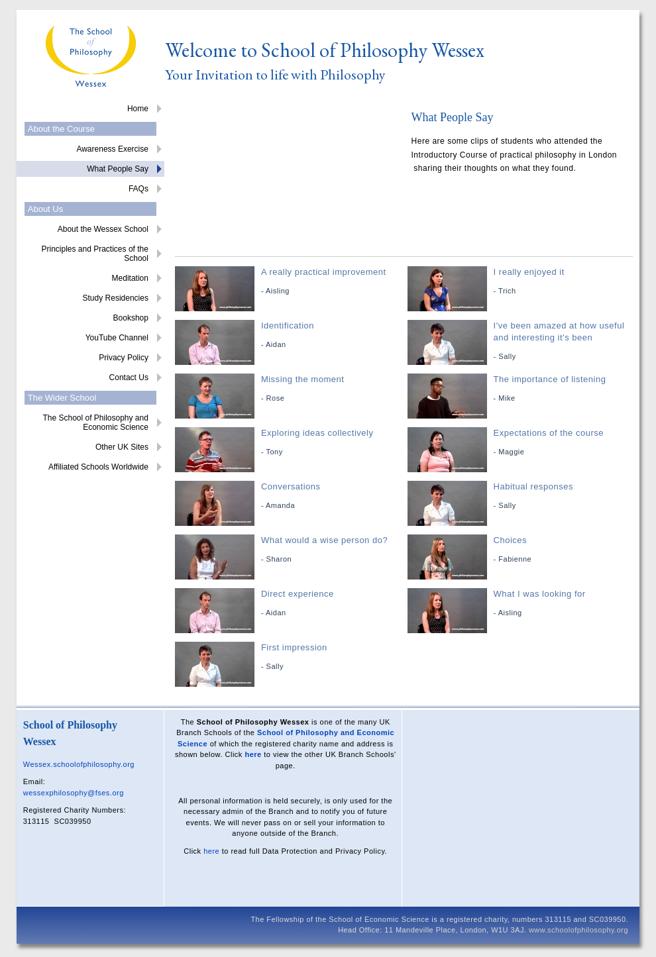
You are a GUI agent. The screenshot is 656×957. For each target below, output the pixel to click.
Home (137, 108)
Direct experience (289, 604)
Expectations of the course (522, 443)
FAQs (138, 188)
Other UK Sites (121, 447)
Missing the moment (289, 389)
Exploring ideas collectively (289, 443)
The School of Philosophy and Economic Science (95, 422)
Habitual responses (522, 496)
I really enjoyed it (522, 282)
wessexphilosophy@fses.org (73, 793)
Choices (522, 550)
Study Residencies (115, 298)
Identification (289, 335)
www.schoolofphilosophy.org (578, 930)
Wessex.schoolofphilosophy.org (79, 764)
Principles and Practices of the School (94, 253)
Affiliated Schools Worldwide (98, 467)
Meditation (130, 278)
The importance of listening (522, 389)
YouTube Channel (116, 337)
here (253, 754)
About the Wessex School (103, 229)
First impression (289, 657)
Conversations (289, 496)
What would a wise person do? (289, 550)
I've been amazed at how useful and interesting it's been (522, 341)
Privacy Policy (123, 357)
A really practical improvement (289, 282)
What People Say (117, 169)
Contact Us (128, 377)
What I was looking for (522, 604)
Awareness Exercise (112, 149)
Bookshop (130, 318)
